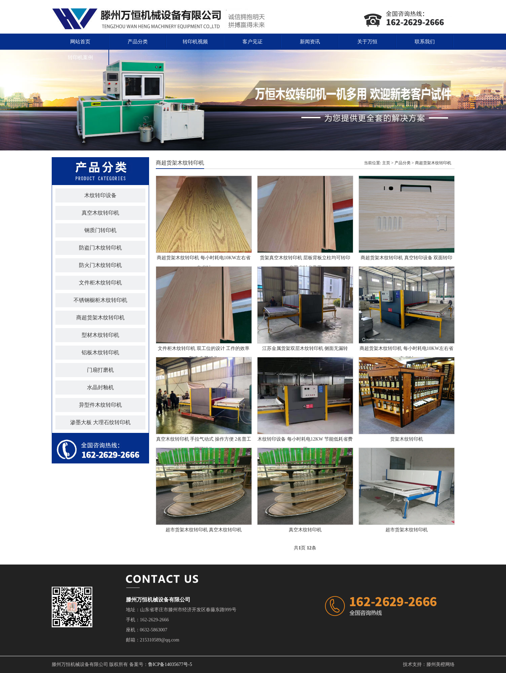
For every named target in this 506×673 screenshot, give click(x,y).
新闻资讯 (310, 41)
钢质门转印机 (100, 230)
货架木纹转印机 (406, 439)
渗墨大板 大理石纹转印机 (100, 422)
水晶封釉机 (100, 387)
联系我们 (425, 41)
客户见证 (252, 41)
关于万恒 (367, 41)
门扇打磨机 (100, 370)
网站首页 (80, 41)
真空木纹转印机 (100, 213)
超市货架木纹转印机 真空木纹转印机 (204, 529)
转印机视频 (195, 41)
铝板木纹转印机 (100, 352)
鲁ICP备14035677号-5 (170, 664)
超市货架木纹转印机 (406, 529)
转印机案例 (80, 57)
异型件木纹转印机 (100, 405)
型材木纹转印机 (100, 335)
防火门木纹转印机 (100, 265)
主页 (386, 163)
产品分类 (138, 41)
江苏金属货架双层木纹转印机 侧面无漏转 (305, 348)
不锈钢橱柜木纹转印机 (100, 300)
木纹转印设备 (100, 195)
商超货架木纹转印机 (100, 317)
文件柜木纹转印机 (100, 282)
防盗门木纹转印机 (100, 248)
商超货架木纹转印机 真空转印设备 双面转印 (406, 257)
